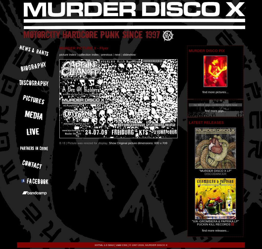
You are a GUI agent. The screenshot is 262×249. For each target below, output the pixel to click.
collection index (89, 54)
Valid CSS (121, 245)
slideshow (129, 54)
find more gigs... (215, 110)
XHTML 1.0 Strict (104, 245)
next (117, 54)
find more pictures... (215, 92)
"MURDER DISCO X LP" (215, 170)
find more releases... (215, 230)
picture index (67, 54)
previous (106, 54)
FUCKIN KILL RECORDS (213, 224)
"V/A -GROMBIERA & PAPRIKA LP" (215, 221)
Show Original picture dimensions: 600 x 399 (138, 143)
